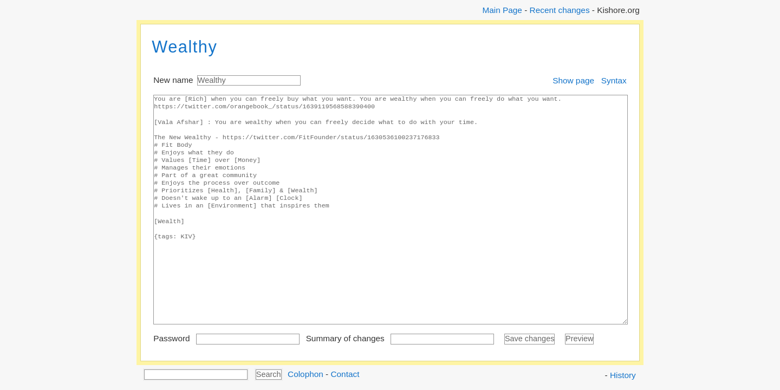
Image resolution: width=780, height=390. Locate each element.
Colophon (305, 373)
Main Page (502, 10)
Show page (573, 80)
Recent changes (560, 10)
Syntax (614, 80)
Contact (344, 373)
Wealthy (184, 46)
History (623, 375)
